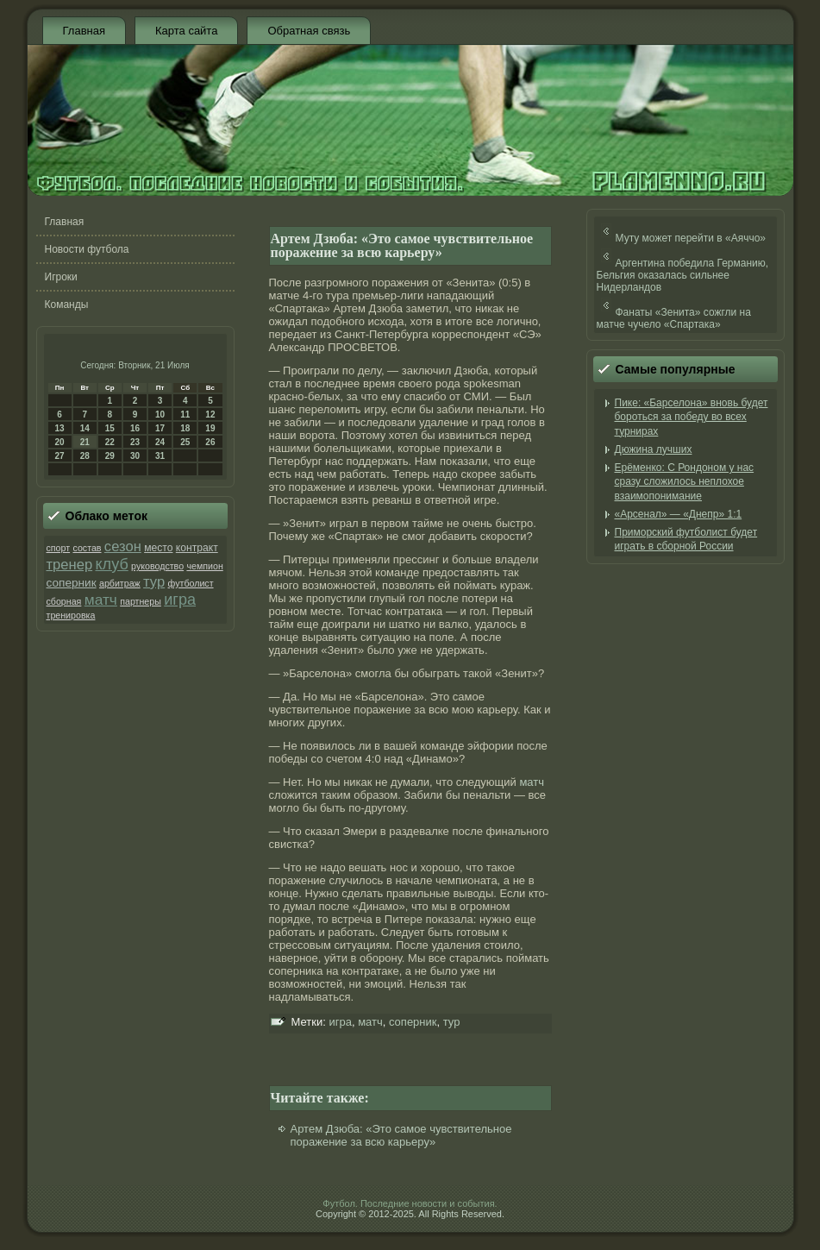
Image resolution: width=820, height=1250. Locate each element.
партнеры (140, 601)
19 (210, 428)
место (158, 548)
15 (110, 428)
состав (86, 548)
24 (160, 442)
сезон (122, 546)
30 (135, 456)
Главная (84, 30)
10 (160, 414)
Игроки (61, 277)
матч (101, 599)
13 (60, 428)
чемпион (204, 566)
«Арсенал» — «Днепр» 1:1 (678, 514)
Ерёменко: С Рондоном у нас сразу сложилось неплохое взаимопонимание (684, 482)
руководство (157, 566)
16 (135, 428)
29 (110, 456)
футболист (191, 583)
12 (210, 414)
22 (110, 442)
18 (185, 428)
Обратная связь (308, 30)
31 (160, 456)
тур (154, 582)
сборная (64, 601)
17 (160, 428)
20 (60, 442)
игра (180, 599)
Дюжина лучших (653, 449)
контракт (197, 548)
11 (185, 414)
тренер (70, 564)
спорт (59, 548)
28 (85, 456)
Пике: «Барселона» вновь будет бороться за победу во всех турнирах (691, 417)
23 (135, 442)
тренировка (71, 615)
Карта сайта (186, 30)
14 (85, 428)
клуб (111, 564)
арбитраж (120, 583)
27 (60, 456)
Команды (67, 304)
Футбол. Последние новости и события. (409, 1203)
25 (185, 442)
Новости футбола (87, 249)
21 (85, 442)
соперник (72, 582)
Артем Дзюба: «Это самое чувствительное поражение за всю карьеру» (401, 1135)
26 (210, 442)
